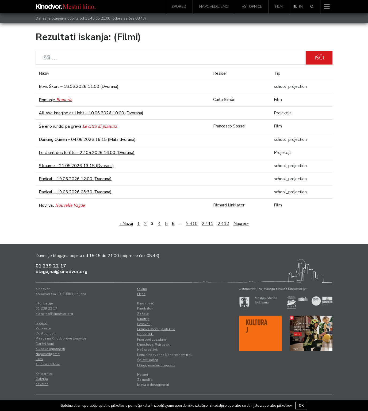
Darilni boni (45, 343)
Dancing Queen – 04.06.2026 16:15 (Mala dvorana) (87, 139)
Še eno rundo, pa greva (78, 126)
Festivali (143, 324)
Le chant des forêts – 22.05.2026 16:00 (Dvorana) (87, 153)
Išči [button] (319, 57)
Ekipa (141, 294)
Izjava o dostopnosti (153, 384)
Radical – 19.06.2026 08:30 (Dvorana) (75, 192)
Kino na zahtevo (48, 364)
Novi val (62, 205)
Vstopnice (252, 6)
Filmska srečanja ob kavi (156, 329)
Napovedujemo (214, 6)
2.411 (207, 224)
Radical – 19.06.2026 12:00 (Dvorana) (75, 179)
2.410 (192, 224)
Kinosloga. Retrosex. (153, 344)
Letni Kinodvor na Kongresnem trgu (165, 354)
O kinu (142, 288)
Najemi (142, 374)
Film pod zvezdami (152, 339)
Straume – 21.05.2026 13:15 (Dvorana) (76, 166)
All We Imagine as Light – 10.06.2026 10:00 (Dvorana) (91, 113)
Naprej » (241, 224)
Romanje (55, 100)
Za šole (143, 313)
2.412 (223, 224)
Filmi (279, 6)
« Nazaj (126, 224)
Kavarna (42, 384)
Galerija (42, 378)
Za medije (144, 379)
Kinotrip (143, 318)
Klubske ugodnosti (50, 348)
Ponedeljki (145, 334)
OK (301, 405)
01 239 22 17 (51, 266)
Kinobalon (145, 308)
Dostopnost (45, 333)
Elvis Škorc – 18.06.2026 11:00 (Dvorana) (78, 86)
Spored (178, 6)
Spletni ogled (147, 359)
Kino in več (145, 303)
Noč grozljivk (147, 349)
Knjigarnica (44, 373)
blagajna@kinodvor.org (61, 271)
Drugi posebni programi (156, 365)
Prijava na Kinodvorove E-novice (61, 338)
